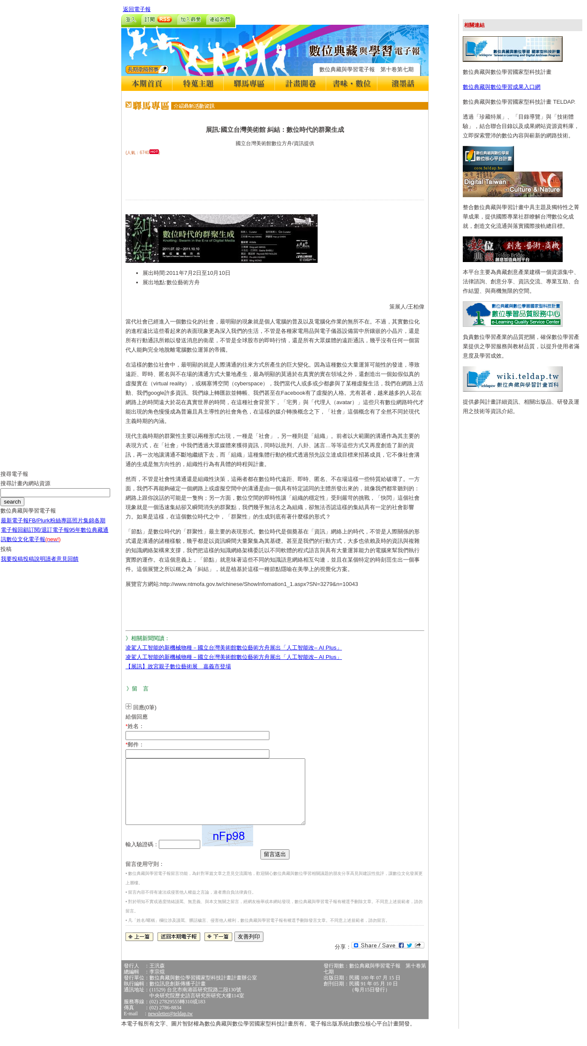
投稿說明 (34, 565)
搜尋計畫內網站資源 (25, 490)
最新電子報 (15, 527)
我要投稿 (12, 565)
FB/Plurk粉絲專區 (50, 527)
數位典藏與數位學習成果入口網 (501, 87)
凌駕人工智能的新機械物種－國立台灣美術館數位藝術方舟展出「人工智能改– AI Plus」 (234, 647)
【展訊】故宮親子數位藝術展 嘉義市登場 (178, 666)
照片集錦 (83, 527)
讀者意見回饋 (62, 565)
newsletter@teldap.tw (170, 1026)
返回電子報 (137, 9)
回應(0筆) (145, 707)
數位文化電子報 (33, 545)
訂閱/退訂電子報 (49, 536)
